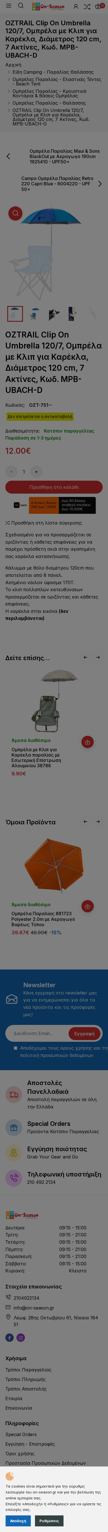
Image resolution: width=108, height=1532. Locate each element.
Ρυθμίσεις (49, 1520)
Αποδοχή (18, 1520)
